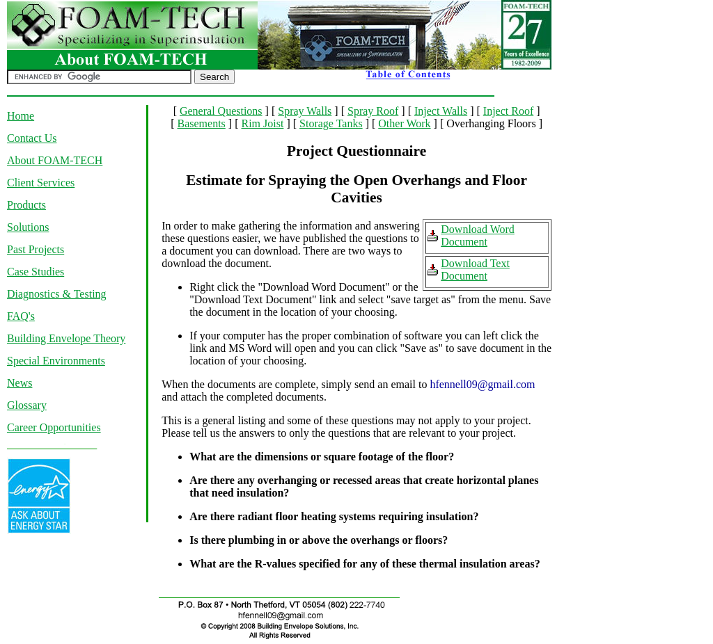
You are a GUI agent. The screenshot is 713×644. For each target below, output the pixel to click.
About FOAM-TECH (54, 160)
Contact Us (32, 138)
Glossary (27, 405)
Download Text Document (475, 269)
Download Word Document (478, 235)
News (19, 383)
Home (20, 116)
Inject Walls (440, 111)
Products (26, 205)
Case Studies (35, 271)
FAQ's (21, 316)
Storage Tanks (331, 123)
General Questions (221, 111)
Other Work (404, 123)
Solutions (28, 227)
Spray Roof (372, 111)
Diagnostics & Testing (57, 294)
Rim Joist (262, 123)
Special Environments (56, 361)
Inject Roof (508, 111)
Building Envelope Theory (66, 338)
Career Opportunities (54, 427)
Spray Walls (304, 111)
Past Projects (35, 249)
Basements (202, 123)
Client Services (41, 182)
